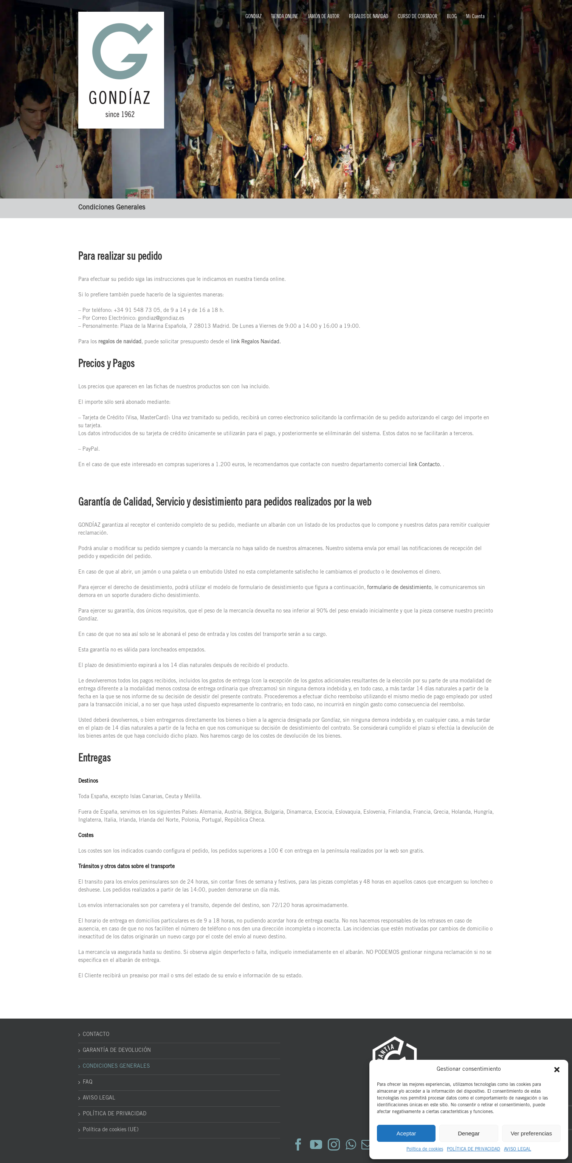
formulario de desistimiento (399, 588)
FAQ (87, 1082)
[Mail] (367, 1144)
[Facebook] (298, 1144)
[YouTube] (316, 1144)
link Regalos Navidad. (256, 342)
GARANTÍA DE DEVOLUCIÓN (117, 1050)
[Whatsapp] (351, 1144)
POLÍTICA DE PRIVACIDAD (473, 1149)
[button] (557, 1069)
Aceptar (406, 1133)
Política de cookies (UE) (111, 1130)
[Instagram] (334, 1144)
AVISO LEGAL (517, 1149)
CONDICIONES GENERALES (116, 1066)
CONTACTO (96, 1034)
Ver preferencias (531, 1133)
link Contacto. (425, 465)
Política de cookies (424, 1149)
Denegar (469, 1133)
